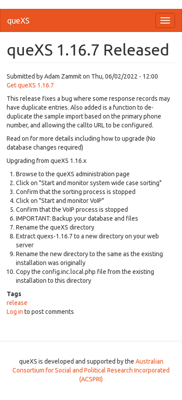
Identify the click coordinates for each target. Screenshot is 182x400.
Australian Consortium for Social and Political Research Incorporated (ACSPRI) (91, 370)
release (17, 302)
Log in (15, 311)
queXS (18, 20)
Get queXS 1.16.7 (30, 85)
